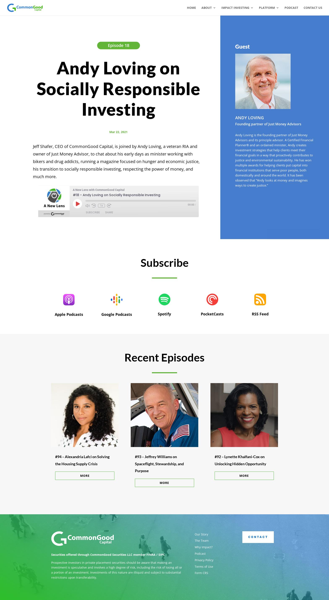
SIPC (161, 555)
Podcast (291, 8)
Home (191, 8)
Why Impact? (204, 547)
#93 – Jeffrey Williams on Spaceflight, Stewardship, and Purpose (159, 463)
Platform (267, 8)
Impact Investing (235, 8)
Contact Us (313, 8)
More (85, 476)
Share (109, 213)
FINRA (150, 555)
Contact (258, 537)
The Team (202, 541)
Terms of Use (204, 567)
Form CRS (201, 573)
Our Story (201, 534)
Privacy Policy (204, 560)
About (206, 8)
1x (101, 206)
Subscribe (93, 213)
